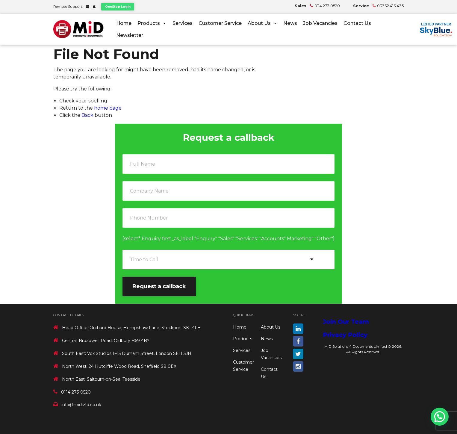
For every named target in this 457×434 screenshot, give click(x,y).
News (290, 23)
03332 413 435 (390, 5)
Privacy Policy (345, 334)
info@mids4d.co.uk (81, 404)
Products (152, 23)
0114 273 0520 (327, 5)
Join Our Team (346, 321)
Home (123, 23)
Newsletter (129, 35)
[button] (440, 417)
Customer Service (220, 23)
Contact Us (357, 23)
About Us (262, 23)
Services (182, 23)
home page (108, 108)
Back (87, 115)
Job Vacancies (320, 23)
